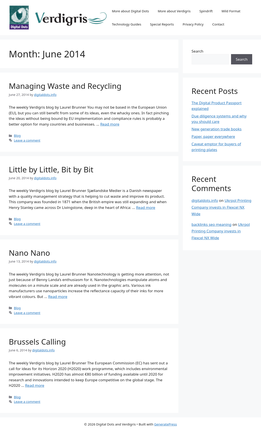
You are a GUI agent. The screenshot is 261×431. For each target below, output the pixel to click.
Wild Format (231, 11)
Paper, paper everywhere (213, 136)
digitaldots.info (205, 200)
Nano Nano (29, 253)
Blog (17, 135)
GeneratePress (165, 424)
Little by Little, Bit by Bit (51, 169)
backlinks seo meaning (211, 224)
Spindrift (206, 11)
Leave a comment (27, 140)
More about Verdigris (174, 11)
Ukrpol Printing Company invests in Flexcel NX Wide (222, 207)
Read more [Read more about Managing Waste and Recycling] (109, 124)
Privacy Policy (193, 24)
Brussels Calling (37, 341)
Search (198, 51)
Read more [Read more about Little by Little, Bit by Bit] (145, 207)
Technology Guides (126, 24)
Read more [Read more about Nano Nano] (57, 296)
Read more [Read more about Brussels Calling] (34, 385)
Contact (218, 24)
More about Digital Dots (130, 11)
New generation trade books (217, 128)
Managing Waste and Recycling (65, 86)
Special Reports (162, 24)
